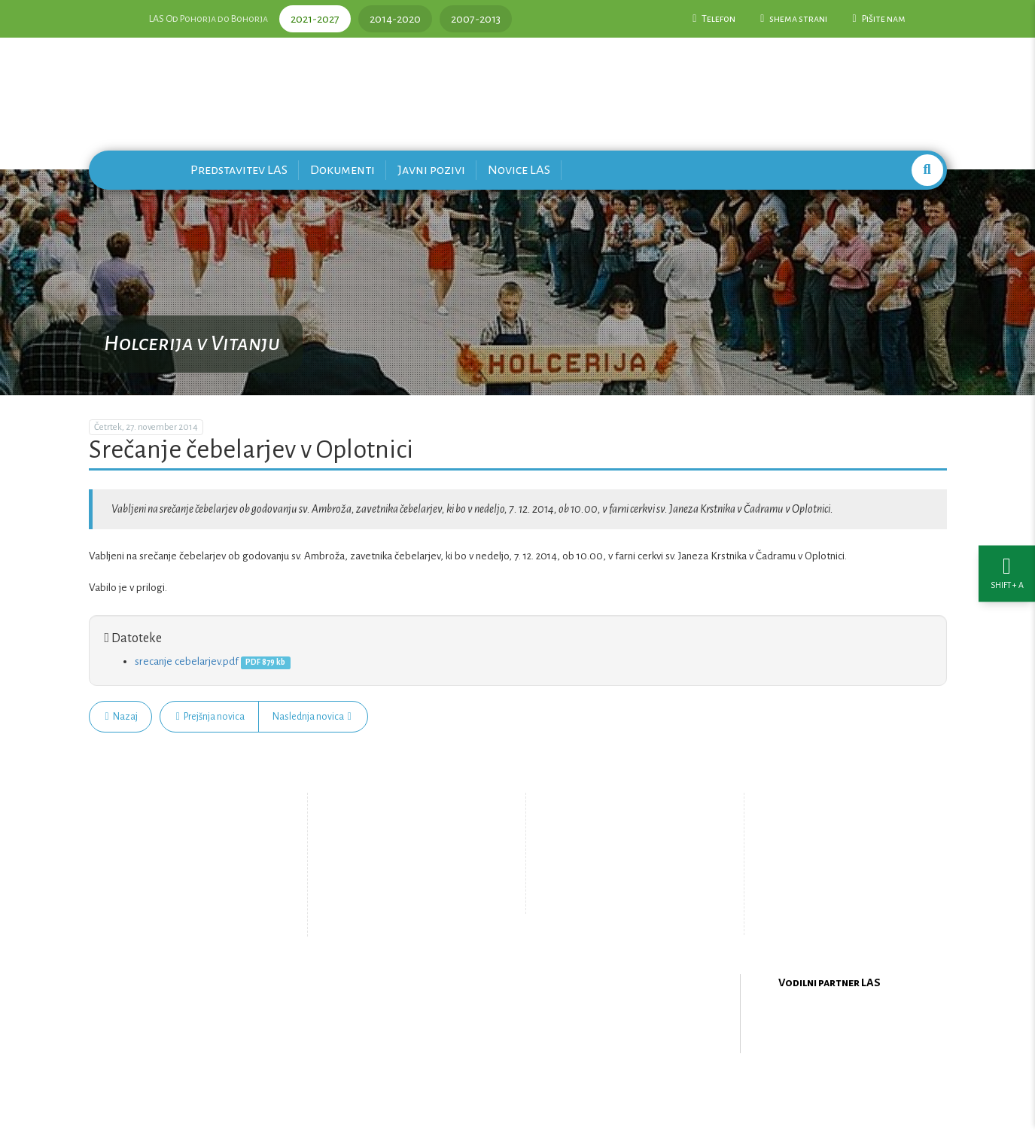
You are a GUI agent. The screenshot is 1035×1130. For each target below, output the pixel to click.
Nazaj (121, 716)
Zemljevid (394, 909)
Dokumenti (342, 170)
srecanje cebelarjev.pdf (187, 661)
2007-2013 (476, 19)
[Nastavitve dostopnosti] (1007, 565)
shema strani (793, 19)
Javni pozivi (431, 170)
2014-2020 (395, 19)
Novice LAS (519, 170)
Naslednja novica (312, 716)
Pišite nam (878, 19)
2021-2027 (315, 19)
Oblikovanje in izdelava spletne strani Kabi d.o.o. (517, 1091)
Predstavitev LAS (239, 170)
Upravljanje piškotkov (621, 897)
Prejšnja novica (210, 716)
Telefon (714, 19)
